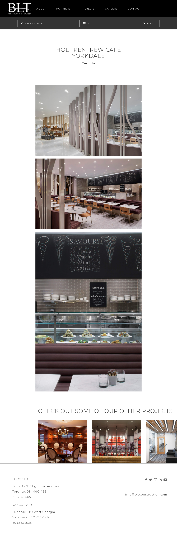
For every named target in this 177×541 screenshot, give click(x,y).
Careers (111, 8)
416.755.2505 (21, 497)
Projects (87, 8)
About (41, 8)
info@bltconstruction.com (146, 494)
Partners (63, 8)
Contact (134, 8)
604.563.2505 (22, 522)
